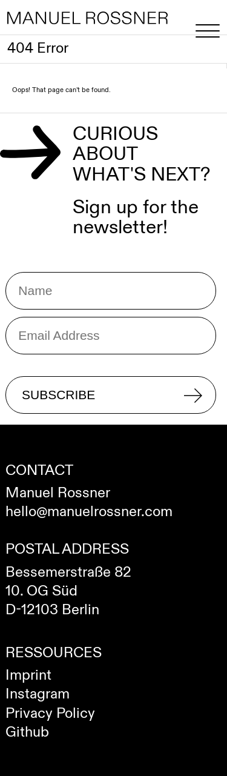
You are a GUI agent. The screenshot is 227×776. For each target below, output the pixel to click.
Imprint (28, 675)
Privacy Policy (50, 714)
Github (27, 732)
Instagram (37, 694)
